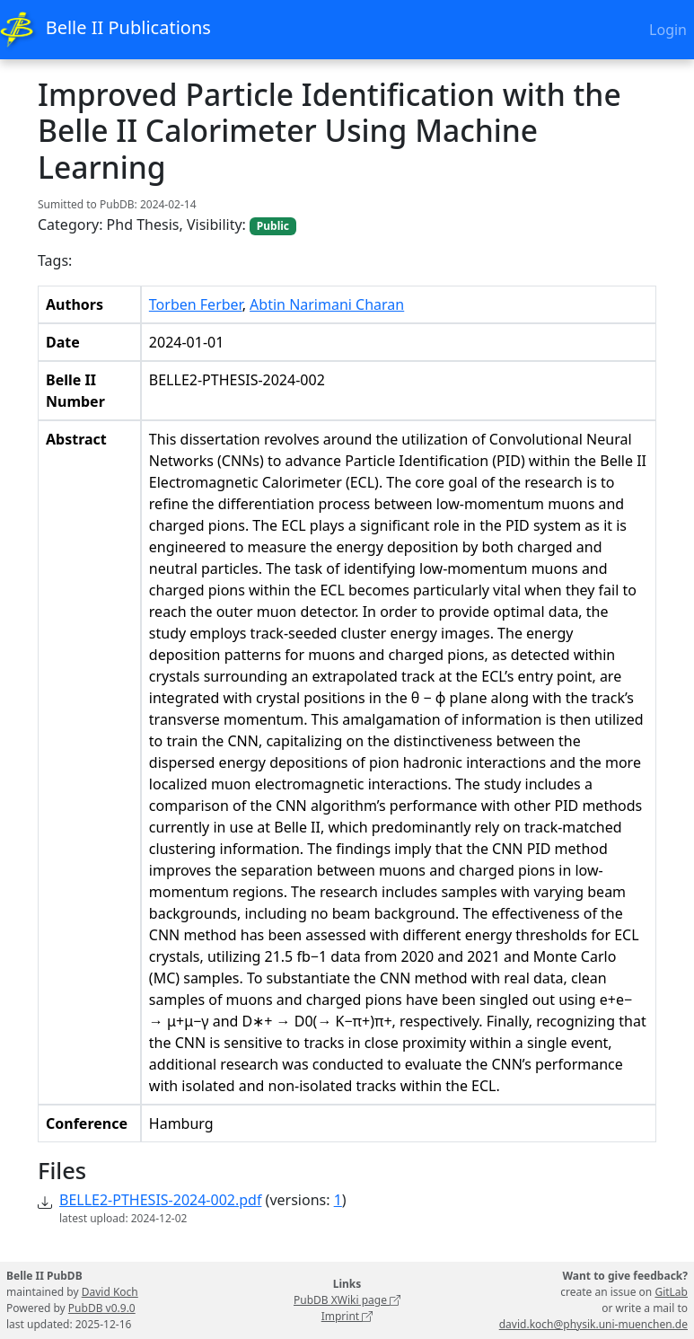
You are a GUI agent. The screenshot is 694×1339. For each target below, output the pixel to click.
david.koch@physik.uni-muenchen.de (593, 1324)
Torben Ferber (195, 304)
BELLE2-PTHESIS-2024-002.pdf (160, 1200)
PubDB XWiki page (347, 1300)
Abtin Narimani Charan (327, 304)
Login (668, 30)
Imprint (347, 1316)
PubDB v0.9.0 (102, 1308)
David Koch (110, 1291)
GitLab (671, 1291)
